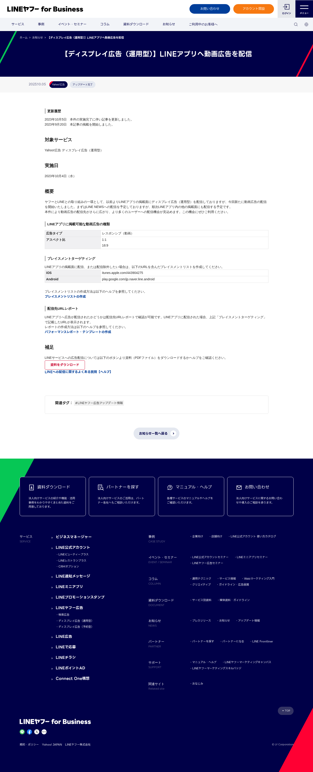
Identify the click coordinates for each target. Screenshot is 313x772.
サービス (17, 24)
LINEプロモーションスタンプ (80, 597)
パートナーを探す (203, 641)
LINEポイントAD (70, 668)
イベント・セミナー (72, 24)
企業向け (197, 536)
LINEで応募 (66, 647)
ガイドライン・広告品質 (234, 584)
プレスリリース (201, 620)
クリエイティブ (201, 584)
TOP (287, 711)
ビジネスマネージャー (74, 537)
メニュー (304, 9)
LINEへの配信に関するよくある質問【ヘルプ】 (79, 371)
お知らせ (169, 24)
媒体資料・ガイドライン (235, 600)
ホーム (24, 37)
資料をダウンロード (64, 364)
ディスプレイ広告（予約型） (76, 627)
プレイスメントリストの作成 (65, 296)
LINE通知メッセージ (73, 576)
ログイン (286, 13)
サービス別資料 (201, 600)
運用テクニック (201, 578)
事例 (41, 24)
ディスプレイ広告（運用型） (76, 621)
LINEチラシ (66, 657)
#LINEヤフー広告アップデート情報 (99, 403)
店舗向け (216, 536)
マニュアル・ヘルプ (204, 662)
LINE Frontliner (262, 641)
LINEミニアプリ (69, 587)
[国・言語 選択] (306, 24)
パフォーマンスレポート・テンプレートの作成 (78, 331)
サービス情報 (227, 578)
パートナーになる (233, 641)
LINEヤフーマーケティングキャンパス (248, 662)
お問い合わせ (209, 8)
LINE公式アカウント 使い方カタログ (253, 536)
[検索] (296, 24)
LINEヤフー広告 (69, 608)
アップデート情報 (249, 620)
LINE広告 (64, 636)
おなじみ (197, 683)
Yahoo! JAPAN (52, 744)
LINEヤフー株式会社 (78, 744)
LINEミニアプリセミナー (252, 557)
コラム (105, 24)
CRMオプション (68, 566)
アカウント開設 (253, 8)
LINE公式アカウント (73, 547)
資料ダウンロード (136, 24)
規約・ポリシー (29, 744)
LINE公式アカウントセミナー (210, 557)
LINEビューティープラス (73, 554)
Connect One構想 (72, 678)
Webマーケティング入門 (259, 578)
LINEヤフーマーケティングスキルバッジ (216, 668)
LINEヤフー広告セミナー (207, 563)
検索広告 (63, 614)
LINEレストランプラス (72, 560)
